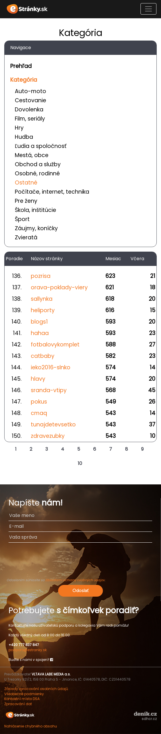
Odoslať (80, 590)
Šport (22, 219)
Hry (19, 128)
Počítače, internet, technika (52, 192)
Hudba (24, 137)
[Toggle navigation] (148, 9)
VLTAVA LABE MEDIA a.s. (51, 674)
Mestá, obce (31, 155)
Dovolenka (29, 109)
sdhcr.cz (149, 718)
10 (80, 463)
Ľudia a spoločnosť (40, 146)
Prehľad (21, 66)
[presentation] (80, 563)
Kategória (23, 80)
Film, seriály (30, 119)
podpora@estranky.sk (28, 649)
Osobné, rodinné (37, 173)
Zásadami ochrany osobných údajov (75, 580)
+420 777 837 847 (24, 644)
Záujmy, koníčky (36, 228)
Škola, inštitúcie (35, 210)
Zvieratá (26, 237)
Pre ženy (26, 201)
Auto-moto (30, 91)
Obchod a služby (38, 164)
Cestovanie (30, 100)
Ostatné (26, 182)
